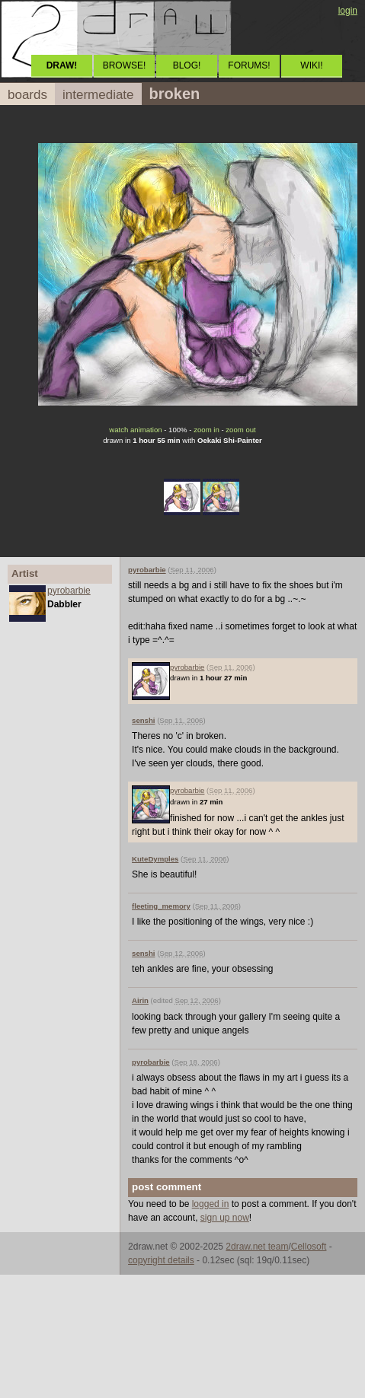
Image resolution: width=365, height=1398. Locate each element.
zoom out (240, 429)
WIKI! (311, 65)
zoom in (206, 429)
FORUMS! (249, 65)
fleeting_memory (161, 906)
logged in (210, 1204)
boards (27, 95)
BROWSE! (124, 65)
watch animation (135, 429)
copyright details (161, 1260)
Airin (140, 1000)
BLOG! (187, 65)
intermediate (98, 95)
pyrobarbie (69, 590)
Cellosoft (309, 1246)
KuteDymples (155, 859)
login (347, 10)
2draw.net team (257, 1246)
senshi (143, 720)
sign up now (224, 1217)
